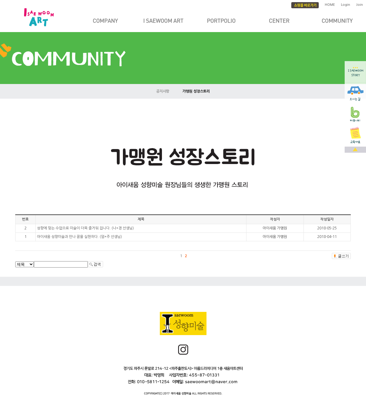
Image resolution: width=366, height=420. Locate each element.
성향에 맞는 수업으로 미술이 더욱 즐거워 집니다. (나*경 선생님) (85, 228)
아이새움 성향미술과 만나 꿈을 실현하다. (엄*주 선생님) (79, 237)
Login (345, 4)
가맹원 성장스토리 (196, 91)
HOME (330, 4)
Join (359, 4)
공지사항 (163, 91)
